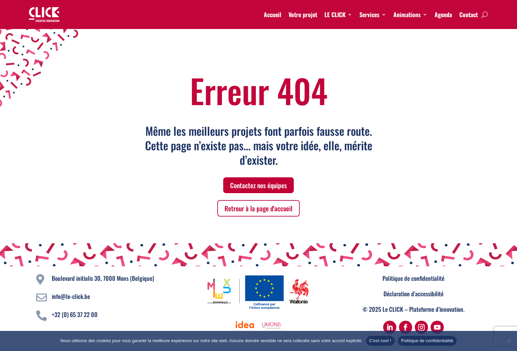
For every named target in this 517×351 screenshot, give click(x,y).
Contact (468, 14)
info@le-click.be (71, 296)
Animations (407, 14)
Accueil (272, 14)
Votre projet (303, 14)
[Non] (508, 340)
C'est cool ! (380, 340)
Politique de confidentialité (413, 278)
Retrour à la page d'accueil (258, 208)
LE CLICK (335, 14)
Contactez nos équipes (258, 185)
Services (369, 14)
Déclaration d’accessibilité (413, 293)
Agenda (443, 14)
